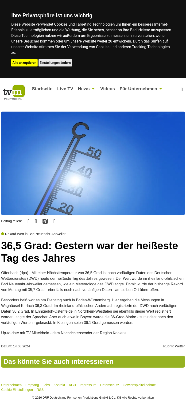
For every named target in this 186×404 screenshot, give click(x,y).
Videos (107, 88)
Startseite (42, 88)
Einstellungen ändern (55, 63)
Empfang (32, 385)
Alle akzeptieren (24, 63)
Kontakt (59, 385)
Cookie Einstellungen (17, 390)
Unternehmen (11, 385)
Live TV (65, 88)
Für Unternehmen (138, 88)
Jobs (46, 385)
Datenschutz (109, 385)
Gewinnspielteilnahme (139, 385)
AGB (72, 385)
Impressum (88, 385)
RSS (40, 390)
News (84, 88)
